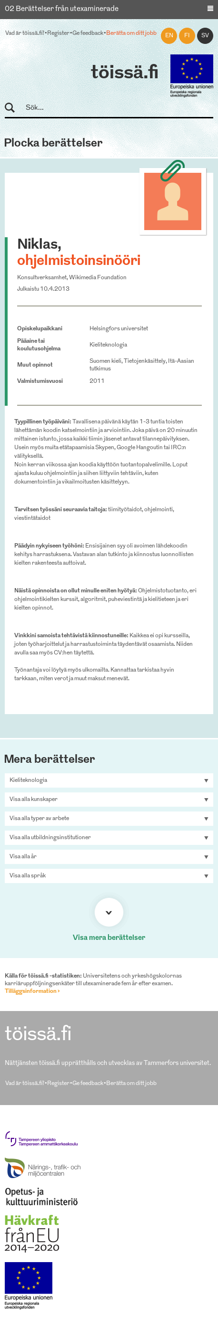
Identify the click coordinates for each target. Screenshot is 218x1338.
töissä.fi (125, 73)
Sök (14, 108)
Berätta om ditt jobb (131, 33)
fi (187, 36)
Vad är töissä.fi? (24, 33)
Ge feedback (87, 33)
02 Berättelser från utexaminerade (62, 9)
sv (205, 36)
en (169, 36)
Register (58, 33)
